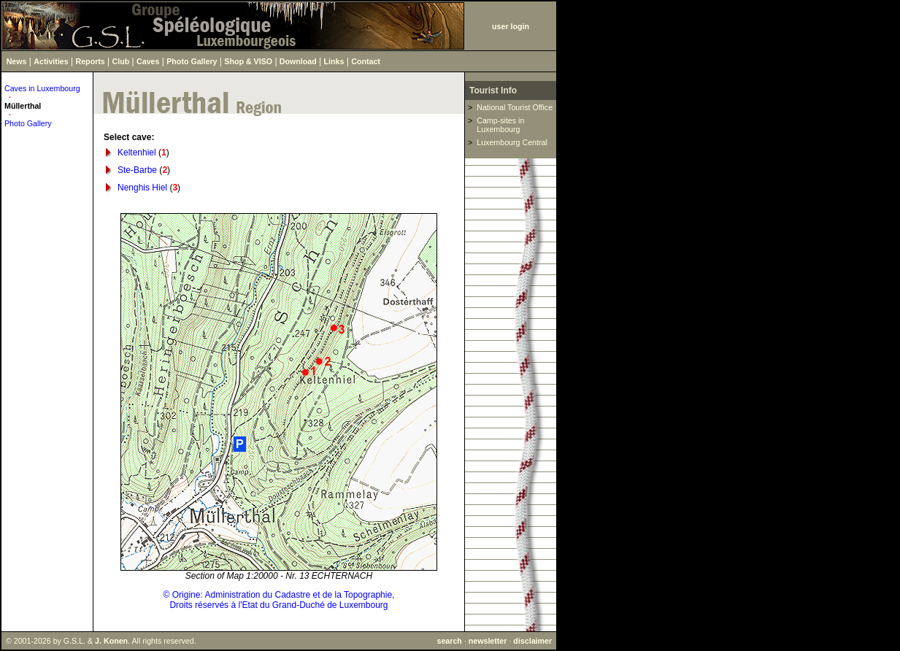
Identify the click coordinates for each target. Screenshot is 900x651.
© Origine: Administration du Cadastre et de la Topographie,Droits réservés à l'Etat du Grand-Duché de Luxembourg (279, 600)
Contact (365, 61)
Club (121, 61)
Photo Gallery (191, 61)
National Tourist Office (515, 107)
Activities (51, 61)
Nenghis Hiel (142, 187)
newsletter (488, 640)
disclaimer (532, 640)
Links (334, 61)
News (17, 61)
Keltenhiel (137, 152)
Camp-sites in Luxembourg (500, 125)
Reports (90, 61)
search (448, 640)
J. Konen (111, 640)
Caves (147, 61)
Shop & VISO (248, 61)
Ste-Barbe (137, 170)
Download (298, 61)
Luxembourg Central (512, 142)
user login (510, 26)
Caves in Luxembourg (42, 88)
